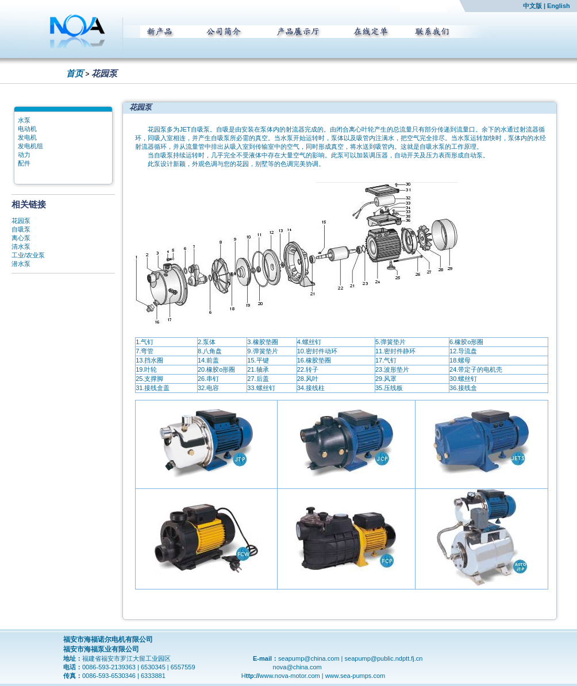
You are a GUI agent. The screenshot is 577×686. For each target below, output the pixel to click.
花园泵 (20, 220)
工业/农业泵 (28, 255)
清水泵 (20, 246)
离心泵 (20, 237)
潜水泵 (20, 263)
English (558, 5)
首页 (74, 73)
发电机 (27, 137)
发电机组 (30, 145)
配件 (24, 163)
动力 (24, 154)
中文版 (532, 5)
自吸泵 (20, 229)
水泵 (24, 120)
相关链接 (28, 204)
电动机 (27, 128)
